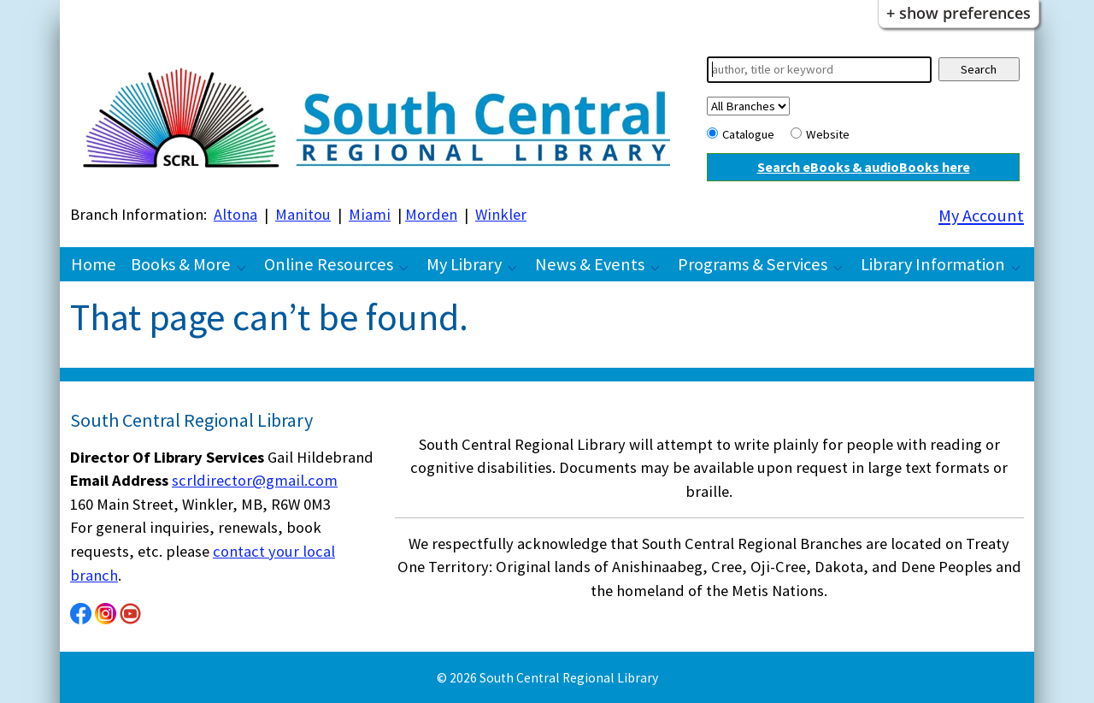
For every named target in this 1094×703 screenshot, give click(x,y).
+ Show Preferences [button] (958, 13)
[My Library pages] (517, 267)
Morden (431, 214)
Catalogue (748, 134)
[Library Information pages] (1020, 267)
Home (93, 264)
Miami (370, 214)
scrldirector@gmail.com (255, 480)
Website (828, 134)
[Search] (819, 69)
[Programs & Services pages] (842, 267)
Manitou (303, 214)
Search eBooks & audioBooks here (863, 166)
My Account (981, 215)
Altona (235, 214)
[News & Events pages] (660, 267)
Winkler (500, 214)
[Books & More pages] (246, 267)
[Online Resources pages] (408, 267)
